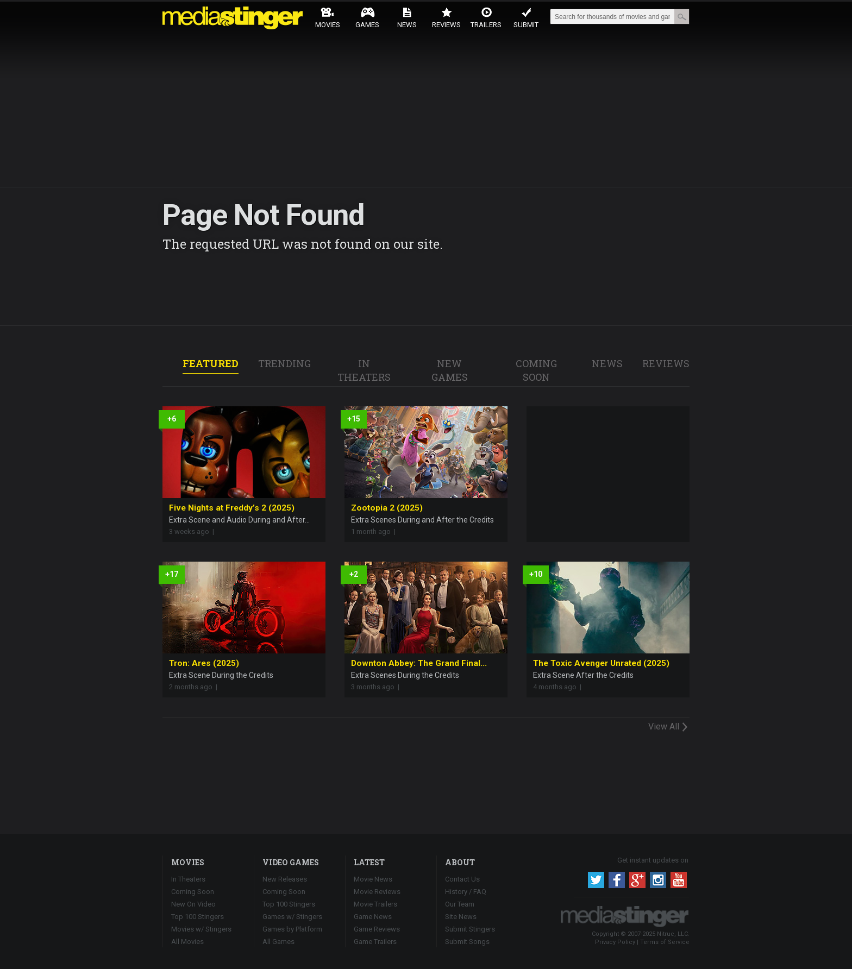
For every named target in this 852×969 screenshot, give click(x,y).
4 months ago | (559, 687)
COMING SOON (536, 370)
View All (669, 726)
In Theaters (188, 879)
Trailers (486, 18)
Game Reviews (377, 929)
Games (367, 18)
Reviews (446, 18)
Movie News (373, 879)
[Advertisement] (608, 474)
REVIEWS (666, 363)
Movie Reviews (377, 892)
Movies (327, 18)
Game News (373, 917)
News (407, 18)
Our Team (459, 904)
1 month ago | (375, 531)
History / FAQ (465, 892)
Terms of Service (665, 942)
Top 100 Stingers (197, 917)
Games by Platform (292, 929)
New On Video (193, 904)
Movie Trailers (375, 904)
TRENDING (284, 363)
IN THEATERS (364, 370)
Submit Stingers (470, 929)
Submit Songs (467, 941)
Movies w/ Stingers (201, 929)
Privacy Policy (615, 942)
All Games (278, 941)
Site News (461, 917)
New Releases (284, 879)
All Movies (187, 941)
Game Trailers (375, 941)
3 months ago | (377, 687)
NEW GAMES (449, 370)
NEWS (607, 363)
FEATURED (211, 363)
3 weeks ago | (193, 531)
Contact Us (462, 879)
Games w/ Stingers (292, 917)
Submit (525, 18)
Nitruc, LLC (672, 933)
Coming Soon (192, 892)
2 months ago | (195, 687)
